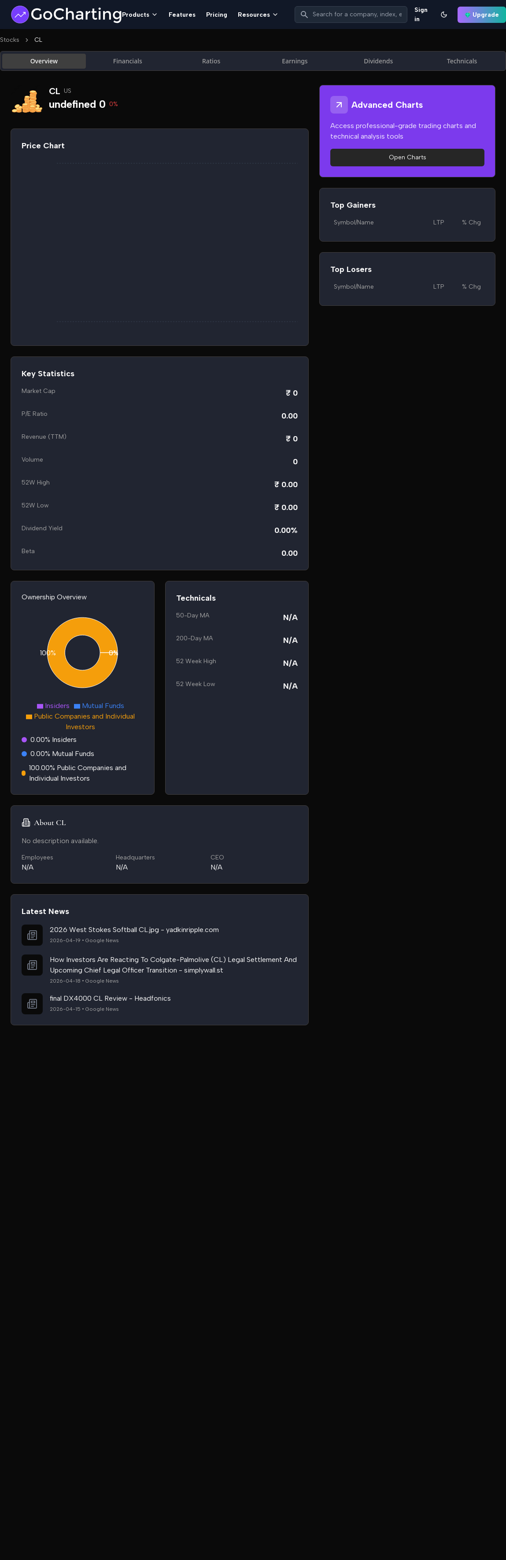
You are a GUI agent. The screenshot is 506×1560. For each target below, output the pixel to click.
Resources (258, 14)
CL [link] (38, 40)
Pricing (216, 14)
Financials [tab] (127, 61)
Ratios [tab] (211, 61)
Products (140, 14)
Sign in (421, 14)
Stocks (9, 40)
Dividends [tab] (378, 61)
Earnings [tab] (295, 61)
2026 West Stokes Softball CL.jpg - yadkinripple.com (134, 929)
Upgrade (482, 14)
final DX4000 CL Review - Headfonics (110, 998)
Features (182, 14)
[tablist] (253, 61)
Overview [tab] (44, 61)
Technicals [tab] (462, 61)
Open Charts (407, 157)
